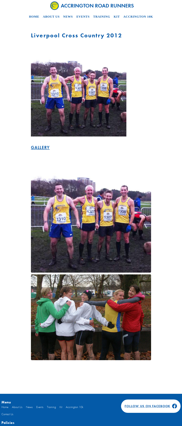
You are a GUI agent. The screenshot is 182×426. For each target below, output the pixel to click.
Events (83, 16)
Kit (117, 16)
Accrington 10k (138, 16)
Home (34, 16)
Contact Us (7, 414)
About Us (51, 16)
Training (101, 16)
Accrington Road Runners (92, 5)
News (68, 16)
